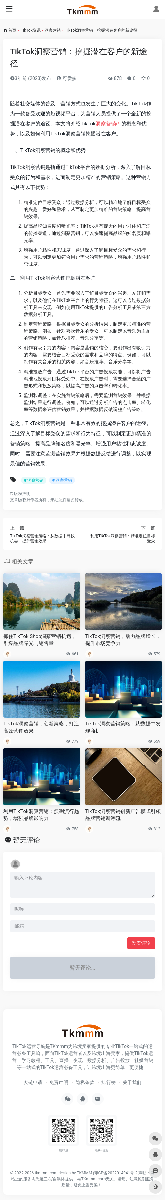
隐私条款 (85, 1082)
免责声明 (58, 1082)
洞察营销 (53, 30)
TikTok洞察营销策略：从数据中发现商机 (123, 727)
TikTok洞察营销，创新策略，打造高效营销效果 (41, 727)
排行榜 (108, 1082)
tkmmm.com (46, 1173)
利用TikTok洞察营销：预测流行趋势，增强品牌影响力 (41, 814)
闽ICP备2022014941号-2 (115, 1173)
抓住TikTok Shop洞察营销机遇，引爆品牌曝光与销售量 (39, 639)
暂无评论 (26, 840)
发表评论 (141, 943)
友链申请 (33, 1082)
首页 (12, 30)
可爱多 (66, 78)
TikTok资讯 (30, 30)
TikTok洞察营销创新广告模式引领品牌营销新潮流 (123, 814)
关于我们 (132, 1082)
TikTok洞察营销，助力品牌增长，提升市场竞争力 (123, 639)
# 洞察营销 (33, 480)
